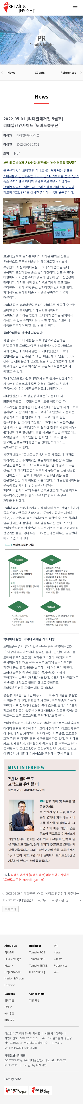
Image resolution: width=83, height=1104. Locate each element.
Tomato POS (37, 952)
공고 (56, 972)
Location (9, 985)
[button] (2, 72)
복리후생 (9, 1013)
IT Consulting (37, 972)
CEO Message (12, 959)
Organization (12, 972)
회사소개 (9, 952)
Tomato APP (36, 959)
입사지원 (9, 1000)
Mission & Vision (14, 978)
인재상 (8, 1007)
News (57, 952)
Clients (58, 959)
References (60, 965)
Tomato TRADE (38, 965)
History (8, 965)
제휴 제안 (34, 1000)
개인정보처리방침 (15, 1055)
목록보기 (10, 909)
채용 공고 (9, 1020)
